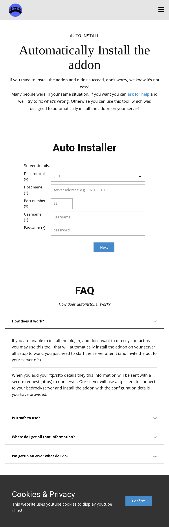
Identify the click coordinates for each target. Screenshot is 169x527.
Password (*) (34, 227)
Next (104, 247)
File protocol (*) (34, 176)
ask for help (138, 94)
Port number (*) (35, 203)
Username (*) (32, 217)
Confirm (138, 501)
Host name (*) (33, 190)
